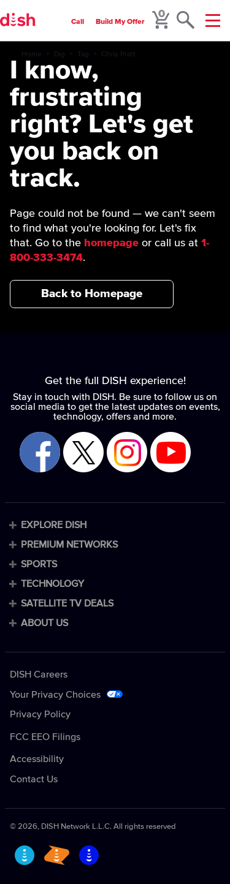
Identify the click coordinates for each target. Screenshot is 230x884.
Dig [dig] (59, 54)
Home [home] (31, 54)
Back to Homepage (91, 294)
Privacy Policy (40, 714)
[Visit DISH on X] (83, 453)
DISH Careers (38, 674)
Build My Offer (120, 22)
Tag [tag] (83, 54)
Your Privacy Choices (55, 695)
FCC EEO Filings (45, 737)
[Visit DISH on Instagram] (127, 453)
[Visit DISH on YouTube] (170, 453)
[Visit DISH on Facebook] (40, 453)
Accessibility (37, 759)
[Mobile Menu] (212, 20)
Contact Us (34, 779)
